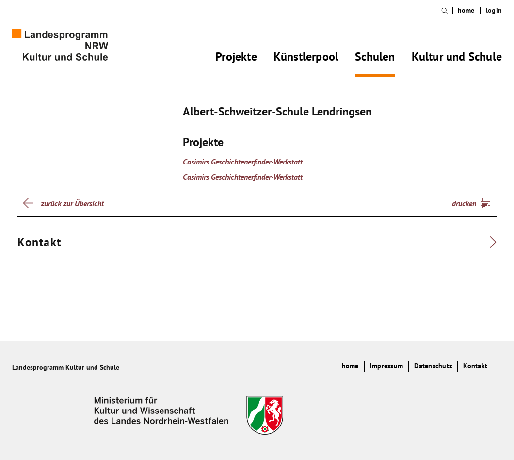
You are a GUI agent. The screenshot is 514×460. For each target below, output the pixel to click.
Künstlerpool (305, 58)
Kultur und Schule (457, 58)
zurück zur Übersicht (72, 203)
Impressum (386, 365)
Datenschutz (433, 365)
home (466, 10)
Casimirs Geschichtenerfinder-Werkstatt (243, 161)
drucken (464, 203)
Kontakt (475, 365)
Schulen (375, 58)
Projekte (236, 58)
